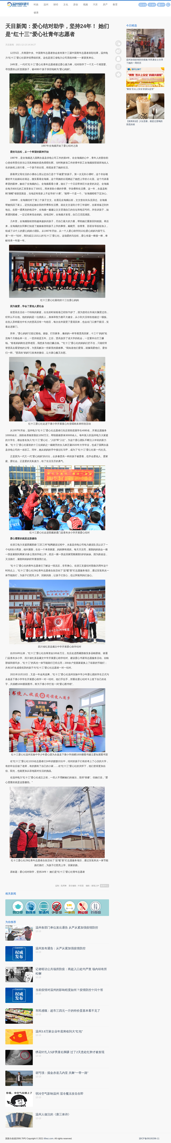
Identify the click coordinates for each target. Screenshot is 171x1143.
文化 (65, 4)
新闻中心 (104, 886)
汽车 (95, 4)
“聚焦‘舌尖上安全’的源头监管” (140, 89)
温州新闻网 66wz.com (29, 878)
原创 (75, 4)
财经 (55, 4)
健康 (36, 12)
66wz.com (48, 1140)
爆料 (151, 5)
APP (163, 5)
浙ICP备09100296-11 (149, 1140)
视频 (85, 4)
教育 (115, 4)
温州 (46, 4)
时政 (36, 4)
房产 (105, 4)
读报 (142, 5)
